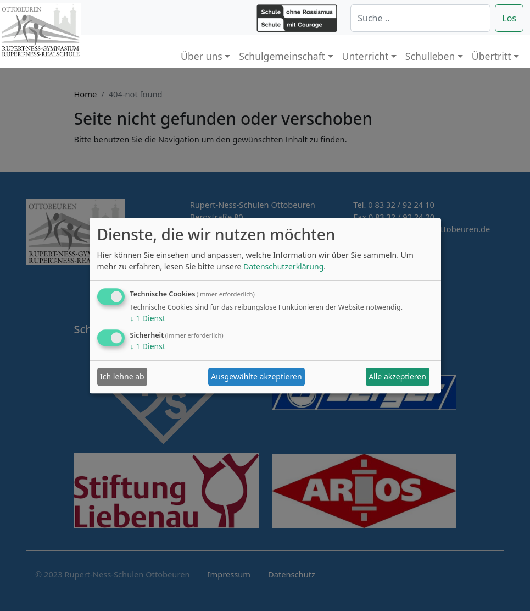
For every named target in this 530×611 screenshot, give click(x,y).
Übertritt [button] (491, 56)
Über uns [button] (201, 56)
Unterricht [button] (365, 56)
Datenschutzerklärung (283, 266)
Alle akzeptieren (397, 377)
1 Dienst (147, 318)
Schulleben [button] (430, 56)
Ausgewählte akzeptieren (256, 377)
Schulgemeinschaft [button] (282, 56)
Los (509, 18)
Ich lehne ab (122, 377)
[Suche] (420, 18)
